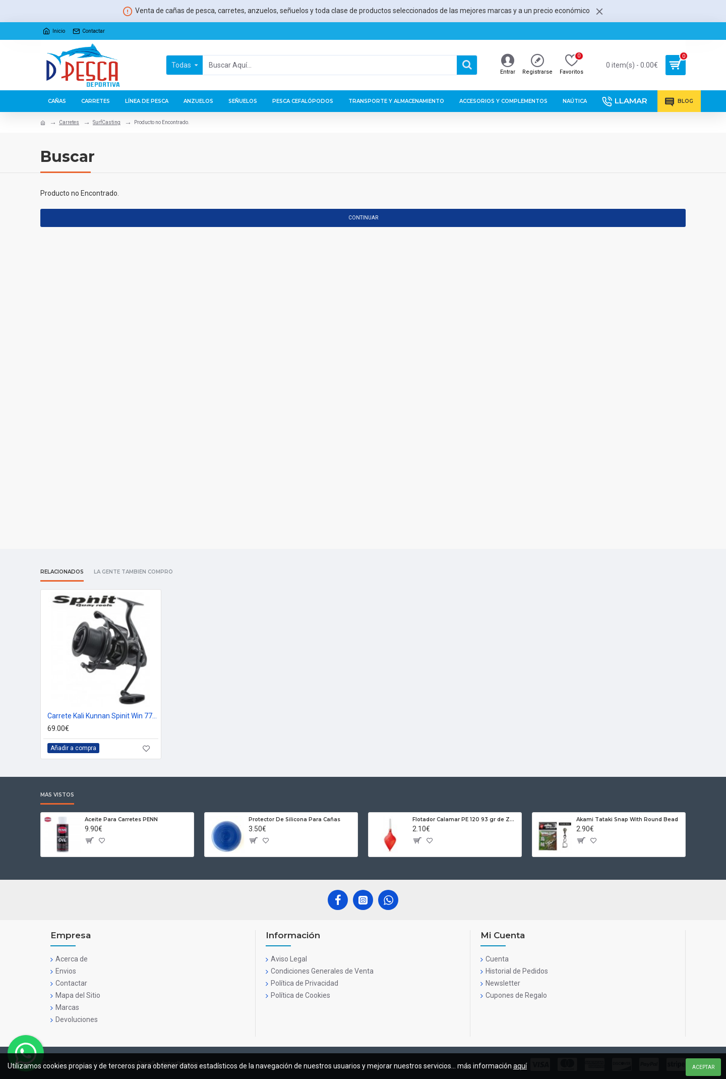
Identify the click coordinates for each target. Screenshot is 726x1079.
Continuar (363, 217)
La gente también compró (133, 572)
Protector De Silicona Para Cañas (294, 819)
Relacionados (62, 572)
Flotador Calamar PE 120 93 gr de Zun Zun (465, 819)
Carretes (69, 122)
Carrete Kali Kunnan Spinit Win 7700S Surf (102, 716)
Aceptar (703, 1067)
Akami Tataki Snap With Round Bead (627, 819)
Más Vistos (57, 795)
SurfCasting (106, 122)
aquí (520, 1066)
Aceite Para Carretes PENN (121, 819)
